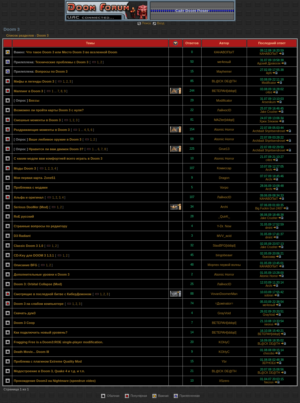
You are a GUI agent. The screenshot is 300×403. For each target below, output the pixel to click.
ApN (269, 73)
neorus (268, 324)
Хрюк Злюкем (269, 121)
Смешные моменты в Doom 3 (37, 120)
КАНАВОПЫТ (224, 52)
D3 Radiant (22, 236)
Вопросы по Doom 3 (51, 71)
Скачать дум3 (24, 313)
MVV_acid (224, 236)
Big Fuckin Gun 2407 (268, 208)
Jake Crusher (268, 111)
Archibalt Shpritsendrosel (269, 131)
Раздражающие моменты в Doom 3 (42, 130)
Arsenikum (269, 102)
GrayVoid (224, 313)
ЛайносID (224, 110)
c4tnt (269, 92)
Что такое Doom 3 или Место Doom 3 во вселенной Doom (71, 52)
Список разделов (20, 35)
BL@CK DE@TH (224, 81)
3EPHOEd (269, 363)
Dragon (224, 178)
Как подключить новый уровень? (40, 332)
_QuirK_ (224, 216)
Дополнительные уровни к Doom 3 (41, 274)
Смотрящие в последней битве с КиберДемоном (52, 294)
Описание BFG (25, 265)
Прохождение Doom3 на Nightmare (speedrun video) (55, 380)
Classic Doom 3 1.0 (28, 245)
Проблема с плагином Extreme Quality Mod (48, 361)
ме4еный (224, 62)
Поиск (144, 23)
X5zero (224, 380)
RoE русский (24, 216)
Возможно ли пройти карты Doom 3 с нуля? (49, 110)
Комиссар (224, 168)
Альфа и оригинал (29, 197)
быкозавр (268, 256)
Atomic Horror (224, 129)
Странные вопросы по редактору (40, 226)
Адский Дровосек (268, 63)
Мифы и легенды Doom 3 (34, 81)
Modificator (269, 82)
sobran (268, 295)
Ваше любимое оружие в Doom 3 (55, 139)
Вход (158, 23)
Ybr (223, 361)
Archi (268, 169)
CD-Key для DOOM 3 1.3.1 (34, 255)
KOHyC (224, 342)
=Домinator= (224, 303)
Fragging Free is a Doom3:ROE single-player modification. (58, 342)
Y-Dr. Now (224, 226)
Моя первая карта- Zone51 (34, 178)
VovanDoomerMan (224, 294)
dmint (268, 227)
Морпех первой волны (224, 265)
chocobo (269, 353)
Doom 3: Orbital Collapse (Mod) (38, 284)
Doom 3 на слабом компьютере (39, 303)
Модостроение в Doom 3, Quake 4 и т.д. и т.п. (49, 371)
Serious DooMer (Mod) (31, 207)
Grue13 (224, 149)
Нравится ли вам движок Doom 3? (56, 149)
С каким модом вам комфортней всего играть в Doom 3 (58, 158)
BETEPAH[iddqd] (224, 91)
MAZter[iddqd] (224, 120)
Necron (268, 382)
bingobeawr (224, 255)
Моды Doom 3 (25, 168)
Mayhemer (224, 71)
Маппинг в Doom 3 (28, 91)
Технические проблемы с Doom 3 (61, 62)
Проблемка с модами (30, 187)
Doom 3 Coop (24, 323)
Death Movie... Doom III (31, 352)
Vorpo (224, 187)
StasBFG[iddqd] (224, 245)
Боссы (34, 100)
